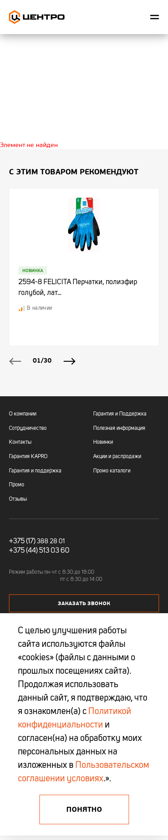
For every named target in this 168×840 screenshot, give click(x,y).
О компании (22, 414)
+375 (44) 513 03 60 (39, 550)
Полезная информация (119, 428)
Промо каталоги (111, 471)
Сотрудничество (28, 428)
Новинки (103, 442)
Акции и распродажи (117, 456)
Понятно (84, 809)
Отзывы (18, 499)
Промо (16, 485)
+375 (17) (22, 541)
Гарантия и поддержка (35, 471)
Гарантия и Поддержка (119, 414)
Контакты (20, 442)
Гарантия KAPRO (28, 456)
